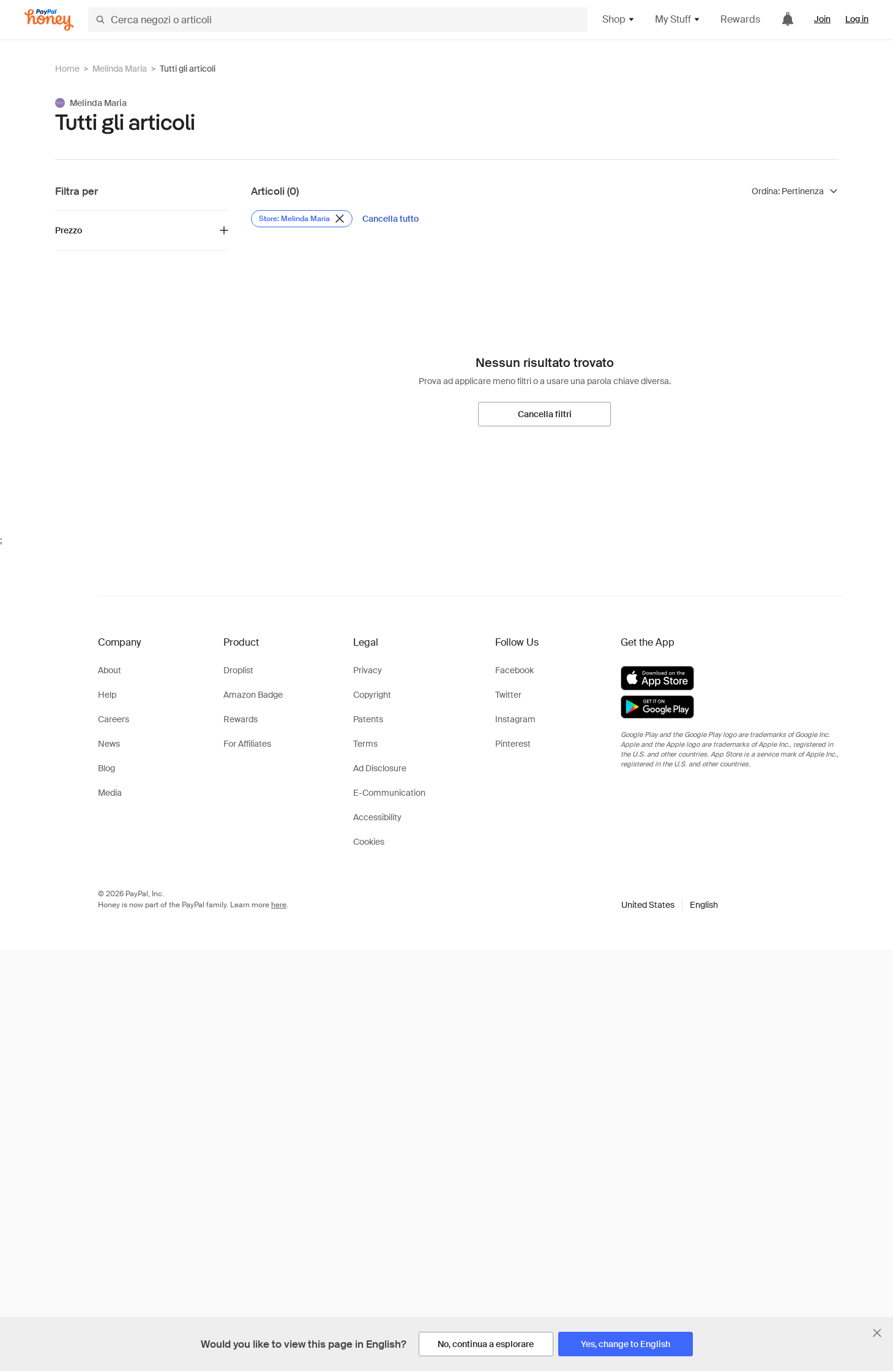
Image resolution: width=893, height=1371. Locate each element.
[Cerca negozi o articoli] (338, 19)
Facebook (514, 670)
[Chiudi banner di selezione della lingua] (877, 1333)
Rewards (740, 19)
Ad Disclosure (379, 768)
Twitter (508, 694)
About (109, 670)
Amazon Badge (253, 694)
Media (110, 792)
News (109, 743)
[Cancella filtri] (544, 414)
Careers (113, 719)
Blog (106, 768)
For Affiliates (247, 743)
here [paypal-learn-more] (278, 905)
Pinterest (513, 743)
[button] (669, 905)
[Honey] (48, 20)
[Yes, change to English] (625, 1344)
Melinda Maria (119, 69)
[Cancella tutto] (390, 219)
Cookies (368, 841)
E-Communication (389, 792)
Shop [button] (618, 19)
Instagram (515, 719)
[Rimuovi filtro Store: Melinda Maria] (302, 218)
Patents (368, 719)
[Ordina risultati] (795, 191)
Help (107, 694)
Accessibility (377, 817)
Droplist (238, 670)
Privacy (367, 670)
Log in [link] (857, 19)
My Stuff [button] (678, 19)
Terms (365, 743)
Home (67, 69)
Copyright (372, 694)
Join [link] (822, 19)
